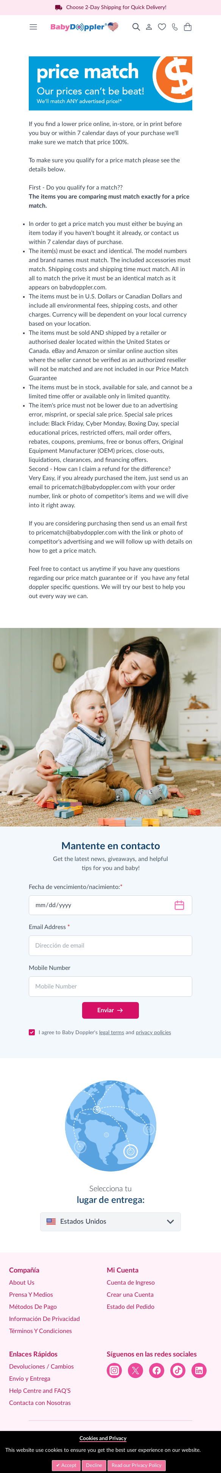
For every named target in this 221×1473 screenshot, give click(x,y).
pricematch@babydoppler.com (91, 487)
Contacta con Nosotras (40, 1403)
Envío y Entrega (29, 1379)
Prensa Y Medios (31, 1295)
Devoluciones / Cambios (41, 1367)
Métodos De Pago (33, 1307)
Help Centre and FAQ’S (40, 1391)
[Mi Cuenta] (149, 27)
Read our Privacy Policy (137, 1465)
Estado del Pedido (130, 1307)
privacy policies (153, 1032)
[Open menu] (33, 27)
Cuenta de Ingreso (131, 1283)
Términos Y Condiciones (40, 1331)
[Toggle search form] (136, 26)
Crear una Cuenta (130, 1295)
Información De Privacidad (44, 1319)
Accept (68, 1465)
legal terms (111, 1032)
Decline (94, 1465)
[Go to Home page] (85, 27)
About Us (21, 1283)
